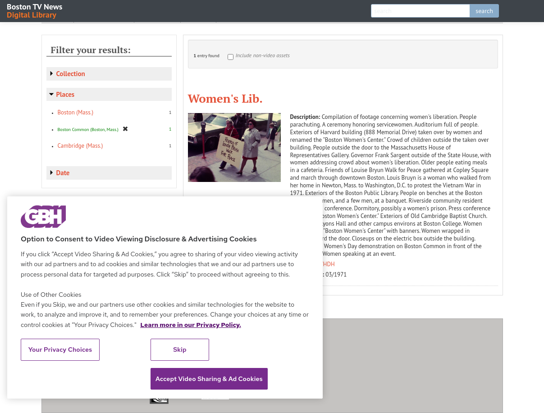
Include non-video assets (263, 55)
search (484, 11)
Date (63, 172)
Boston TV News (35, 10)
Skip (180, 349)
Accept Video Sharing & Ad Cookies (209, 379)
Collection (70, 73)
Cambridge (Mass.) (80, 146)
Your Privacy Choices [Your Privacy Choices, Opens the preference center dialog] (60, 349)
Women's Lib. (225, 98)
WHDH (326, 264)
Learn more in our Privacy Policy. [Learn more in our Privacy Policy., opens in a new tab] (190, 325)
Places (65, 94)
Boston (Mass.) (76, 112)
